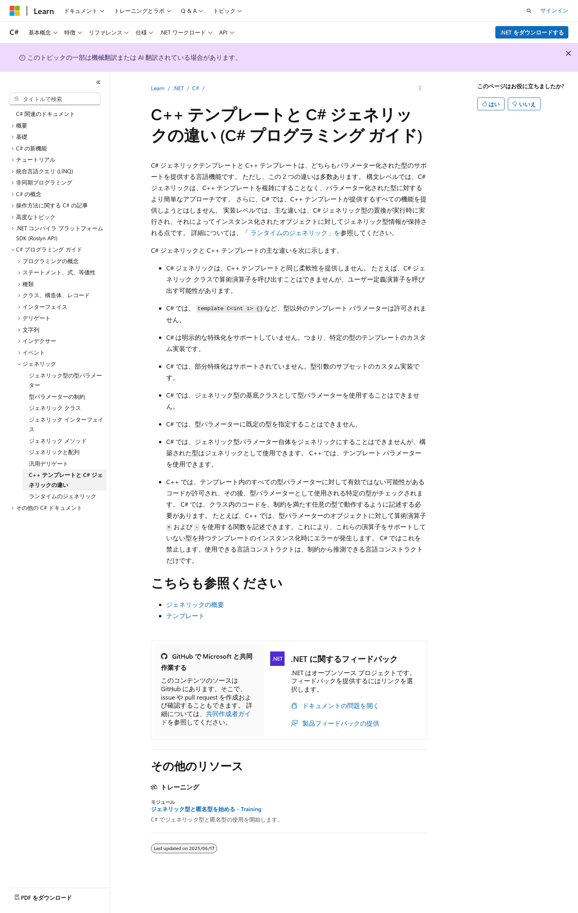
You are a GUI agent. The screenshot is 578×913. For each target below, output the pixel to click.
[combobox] (55, 99)
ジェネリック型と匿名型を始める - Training (206, 809)
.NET (178, 88)
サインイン (554, 10)
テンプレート (185, 615)
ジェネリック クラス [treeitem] (55, 408)
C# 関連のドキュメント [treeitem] (45, 114)
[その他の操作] (420, 88)
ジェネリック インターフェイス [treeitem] (66, 424)
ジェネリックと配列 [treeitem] (54, 452)
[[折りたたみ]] (98, 82)
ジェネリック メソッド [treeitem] (58, 440)
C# (195, 88)
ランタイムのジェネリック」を (295, 232)
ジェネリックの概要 (195, 604)
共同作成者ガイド (206, 717)
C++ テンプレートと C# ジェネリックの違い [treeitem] (66, 480)
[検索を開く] (529, 11)
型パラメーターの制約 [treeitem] (57, 396)
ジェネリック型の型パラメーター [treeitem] (65, 380)
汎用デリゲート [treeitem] (48, 463)
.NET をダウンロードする (532, 32)
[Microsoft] (15, 11)
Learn (158, 88)
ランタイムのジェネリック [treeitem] (62, 496)
